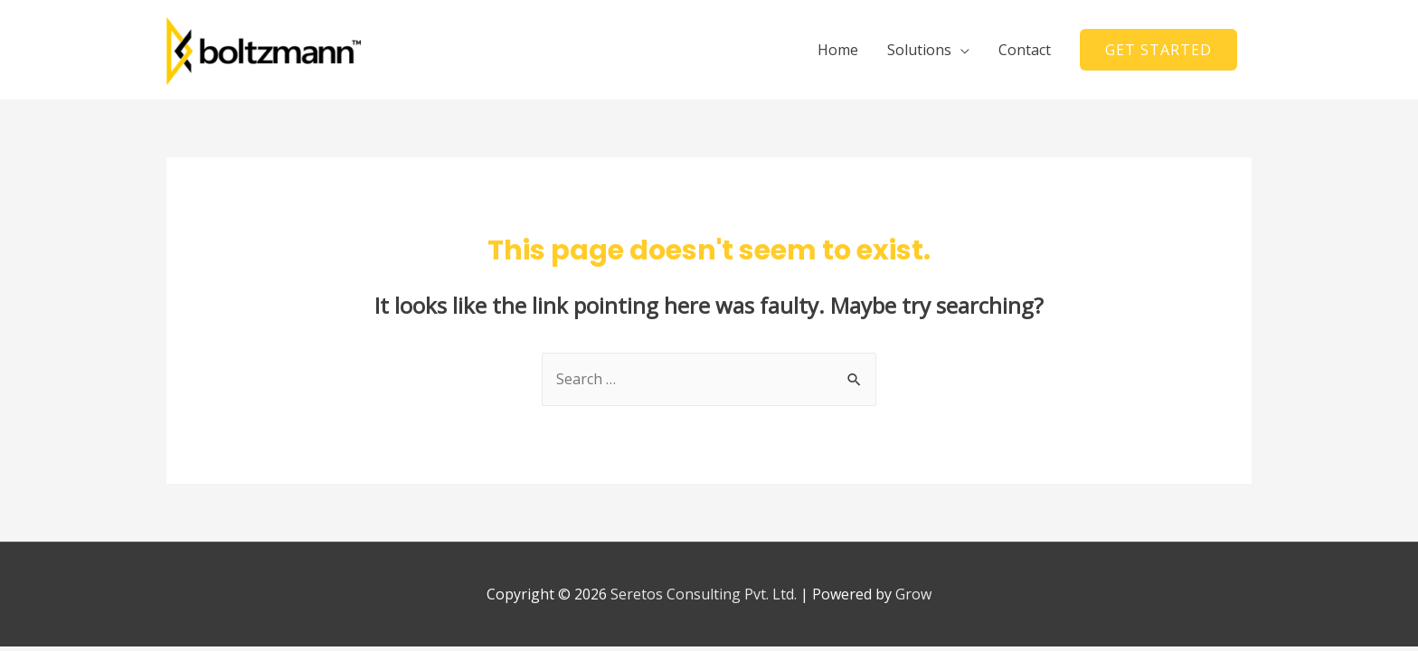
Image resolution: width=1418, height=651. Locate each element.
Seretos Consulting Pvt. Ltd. (703, 594)
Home (838, 50)
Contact (1024, 50)
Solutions (919, 50)
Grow (913, 594)
